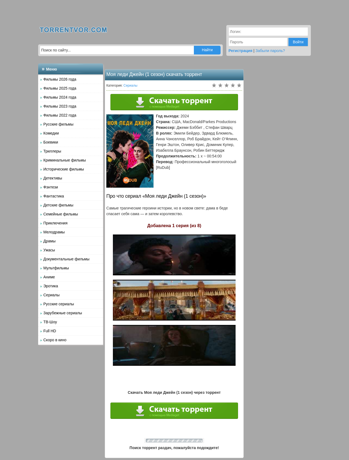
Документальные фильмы (66, 259)
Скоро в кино (54, 340)
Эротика (50, 286)
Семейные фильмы (60, 214)
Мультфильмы (56, 268)
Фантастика (53, 196)
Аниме (49, 277)
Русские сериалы (58, 304)
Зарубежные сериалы (62, 313)
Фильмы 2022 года (59, 115)
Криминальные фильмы (64, 160)
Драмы (49, 241)
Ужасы (49, 250)
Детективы (52, 178)
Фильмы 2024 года (59, 97)
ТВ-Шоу (50, 322)
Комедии (51, 133)
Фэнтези (50, 187)
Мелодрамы (54, 232)
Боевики (50, 142)
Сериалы (51, 295)
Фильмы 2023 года (59, 106)
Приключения (55, 223)
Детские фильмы (58, 205)
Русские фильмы (58, 124)
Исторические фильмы (63, 169)
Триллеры (52, 151)
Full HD (49, 331)
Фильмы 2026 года (59, 79)
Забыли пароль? (270, 50)
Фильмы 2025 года (59, 88)
